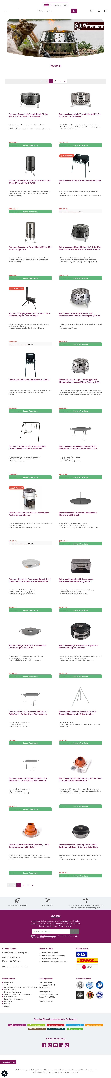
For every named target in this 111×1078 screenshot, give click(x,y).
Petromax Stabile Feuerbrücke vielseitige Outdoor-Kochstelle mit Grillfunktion (27, 449)
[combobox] (44, 11)
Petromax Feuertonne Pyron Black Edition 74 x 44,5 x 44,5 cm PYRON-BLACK (29, 182)
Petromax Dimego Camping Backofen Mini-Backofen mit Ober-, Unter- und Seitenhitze (78, 850)
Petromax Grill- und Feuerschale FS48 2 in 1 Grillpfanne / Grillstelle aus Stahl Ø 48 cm (28, 717)
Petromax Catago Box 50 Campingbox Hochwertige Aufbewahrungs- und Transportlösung (76, 583)
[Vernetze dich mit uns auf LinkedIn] (61, 1046)
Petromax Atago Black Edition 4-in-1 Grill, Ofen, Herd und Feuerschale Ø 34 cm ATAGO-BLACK (80, 249)
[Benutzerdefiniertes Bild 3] (99, 986)
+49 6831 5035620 (11, 958)
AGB (76, 937)
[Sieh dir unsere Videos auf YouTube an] (55, 1046)
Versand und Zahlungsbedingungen (17, 995)
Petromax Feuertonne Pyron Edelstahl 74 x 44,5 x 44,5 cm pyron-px (30, 249)
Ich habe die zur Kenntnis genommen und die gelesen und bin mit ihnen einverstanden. (54, 937)
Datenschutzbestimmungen (47, 937)
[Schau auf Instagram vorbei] (49, 1046)
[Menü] (5, 10)
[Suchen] (74, 11)
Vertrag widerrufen (8, 1063)
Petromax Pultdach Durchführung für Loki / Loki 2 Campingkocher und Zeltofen (80, 783)
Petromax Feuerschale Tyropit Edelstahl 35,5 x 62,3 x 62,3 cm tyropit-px (80, 115)
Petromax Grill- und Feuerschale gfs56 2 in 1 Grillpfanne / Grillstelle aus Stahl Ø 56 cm (78, 449)
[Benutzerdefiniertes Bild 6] (99, 996)
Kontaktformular (47, 906)
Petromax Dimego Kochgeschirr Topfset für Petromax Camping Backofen (78, 650)
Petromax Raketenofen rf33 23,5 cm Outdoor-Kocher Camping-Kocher (29, 516)
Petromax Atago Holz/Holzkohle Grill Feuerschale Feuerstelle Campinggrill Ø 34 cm (79, 316)
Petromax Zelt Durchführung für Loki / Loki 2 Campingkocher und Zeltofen (29, 850)
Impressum (8, 983)
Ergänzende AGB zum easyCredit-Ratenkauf (20, 988)
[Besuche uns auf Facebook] (44, 1046)
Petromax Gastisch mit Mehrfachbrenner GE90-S (80, 182)
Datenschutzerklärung (12, 993)
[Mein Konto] (99, 10)
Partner (7, 1005)
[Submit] (74, 932)
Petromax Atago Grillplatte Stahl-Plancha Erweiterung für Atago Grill (27, 650)
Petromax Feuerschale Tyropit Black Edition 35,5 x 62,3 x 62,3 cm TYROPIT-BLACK (28, 115)
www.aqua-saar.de (46, 1002)
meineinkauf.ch (98, 906)
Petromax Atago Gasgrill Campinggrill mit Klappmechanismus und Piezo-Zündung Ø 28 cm (79, 382)
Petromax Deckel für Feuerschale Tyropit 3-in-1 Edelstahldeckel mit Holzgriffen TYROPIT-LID (29, 583)
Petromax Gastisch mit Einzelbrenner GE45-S (29, 381)
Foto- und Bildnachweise (13, 1000)
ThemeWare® (74, 1073)
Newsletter (8, 1002)
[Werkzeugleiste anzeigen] (4, 1073)
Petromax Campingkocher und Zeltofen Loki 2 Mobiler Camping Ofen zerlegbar (29, 316)
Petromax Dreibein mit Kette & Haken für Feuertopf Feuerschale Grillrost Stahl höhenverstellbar (77, 717)
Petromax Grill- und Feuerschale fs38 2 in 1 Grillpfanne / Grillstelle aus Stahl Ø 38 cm (28, 783)
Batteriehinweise (10, 998)
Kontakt (7, 1007)
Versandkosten (50, 1071)
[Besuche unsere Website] (67, 1046)
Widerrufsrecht (10, 990)
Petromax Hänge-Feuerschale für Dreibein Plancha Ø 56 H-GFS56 (78, 516)
